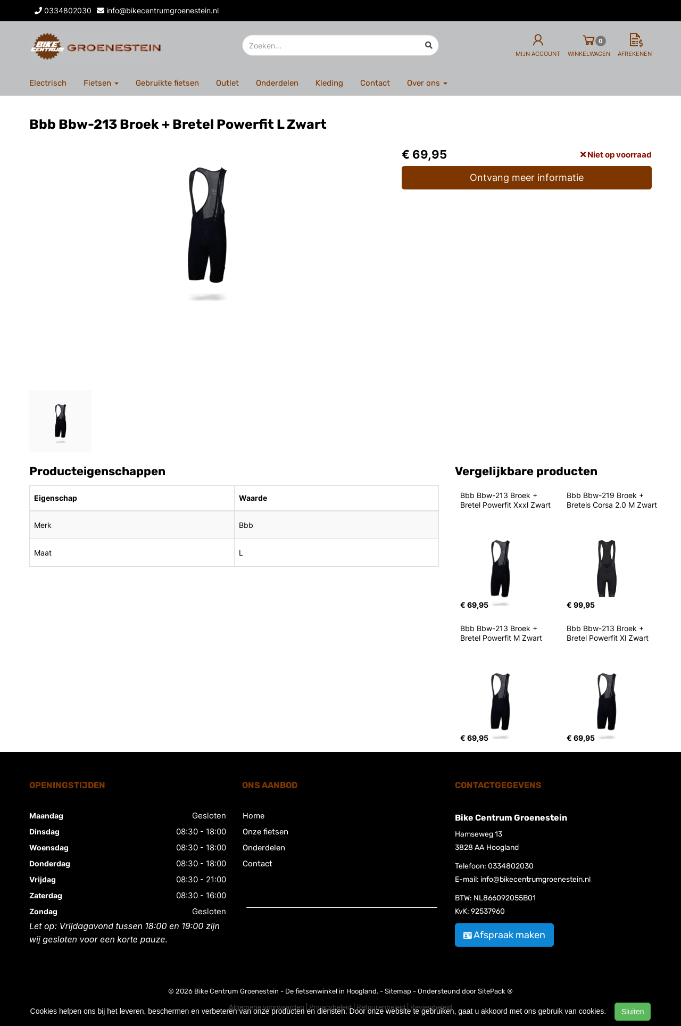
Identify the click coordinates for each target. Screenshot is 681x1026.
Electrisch (48, 83)
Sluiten (632, 1011)
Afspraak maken (504, 935)
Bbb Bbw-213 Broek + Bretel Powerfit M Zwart (501, 633)
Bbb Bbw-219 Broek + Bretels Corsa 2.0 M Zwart (612, 500)
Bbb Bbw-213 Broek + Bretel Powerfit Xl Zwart (608, 633)
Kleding (329, 83)
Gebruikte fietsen (167, 83)
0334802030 (511, 866)
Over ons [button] (427, 83)
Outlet (227, 83)
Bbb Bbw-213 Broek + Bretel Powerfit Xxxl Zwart (505, 500)
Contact (375, 83)
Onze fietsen (265, 832)
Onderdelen (277, 83)
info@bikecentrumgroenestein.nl (535, 879)
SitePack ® (495, 991)
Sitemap (398, 991)
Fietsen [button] (101, 83)
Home (253, 816)
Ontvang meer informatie (527, 177)
